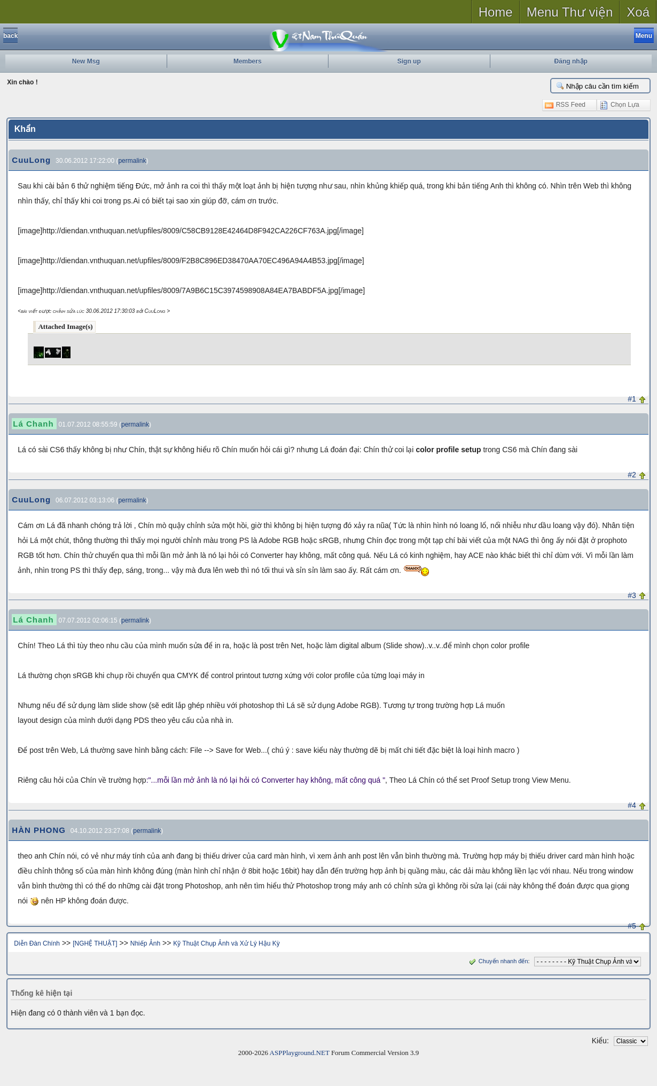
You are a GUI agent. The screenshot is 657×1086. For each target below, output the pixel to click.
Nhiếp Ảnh (145, 943)
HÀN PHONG (39, 830)
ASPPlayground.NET (300, 1053)
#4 (632, 805)
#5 (632, 926)
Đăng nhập (571, 61)
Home (496, 12)
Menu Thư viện (570, 12)
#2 (632, 474)
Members (247, 61)
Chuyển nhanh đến (497, 961)
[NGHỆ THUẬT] (95, 943)
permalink (132, 160)
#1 (632, 399)
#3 (632, 595)
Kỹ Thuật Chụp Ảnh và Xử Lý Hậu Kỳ (226, 943)
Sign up (409, 61)
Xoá (638, 12)
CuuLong (31, 159)
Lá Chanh (33, 423)
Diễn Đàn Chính (37, 943)
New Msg (86, 61)
